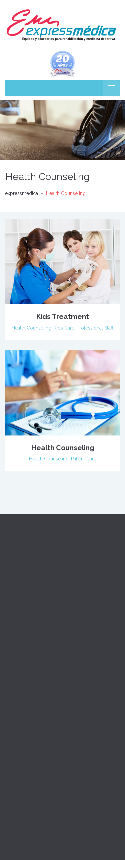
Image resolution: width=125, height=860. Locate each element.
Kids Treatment (62, 316)
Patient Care (83, 458)
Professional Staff (95, 328)
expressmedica (21, 193)
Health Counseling (31, 328)
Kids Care (64, 328)
